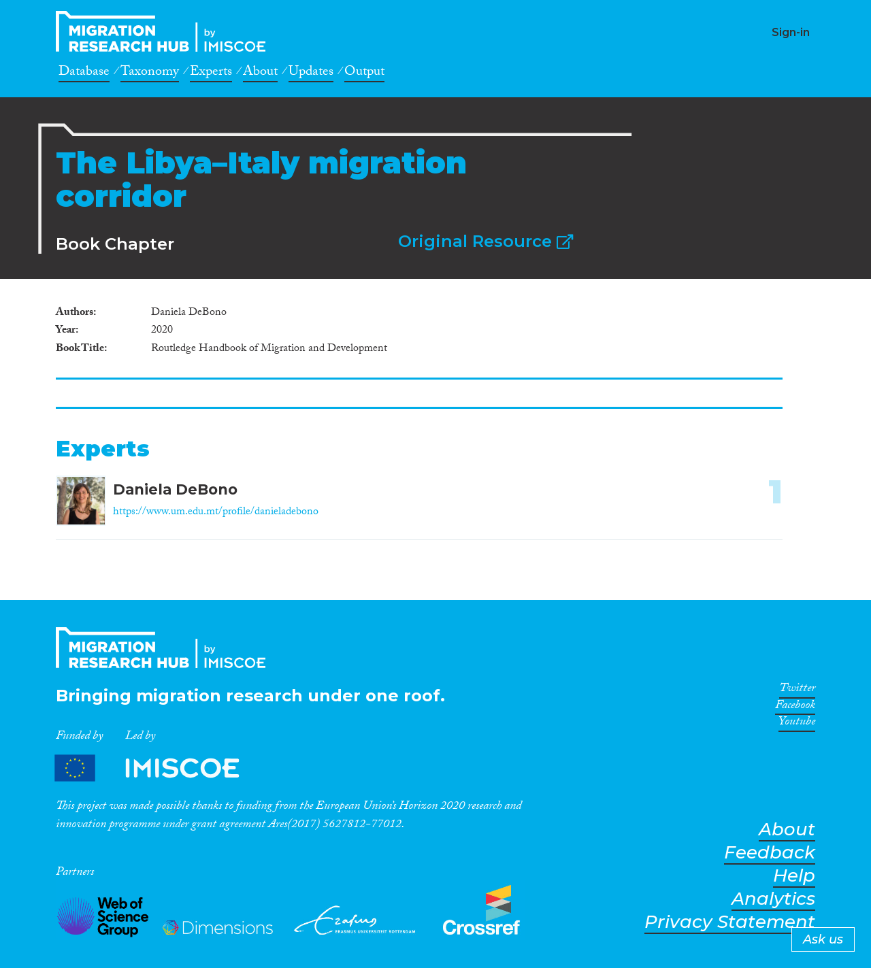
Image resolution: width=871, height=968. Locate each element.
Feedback (769, 852)
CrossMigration (165, 31)
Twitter (797, 690)
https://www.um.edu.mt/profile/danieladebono (215, 512)
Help (794, 875)
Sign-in (791, 32)
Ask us (823, 939)
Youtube (796, 724)
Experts (211, 73)
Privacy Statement (729, 922)
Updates (311, 73)
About (260, 73)
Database (84, 73)
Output (364, 73)
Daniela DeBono (175, 489)
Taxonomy (149, 73)
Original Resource (485, 241)
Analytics (773, 898)
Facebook (795, 707)
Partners (158, 768)
